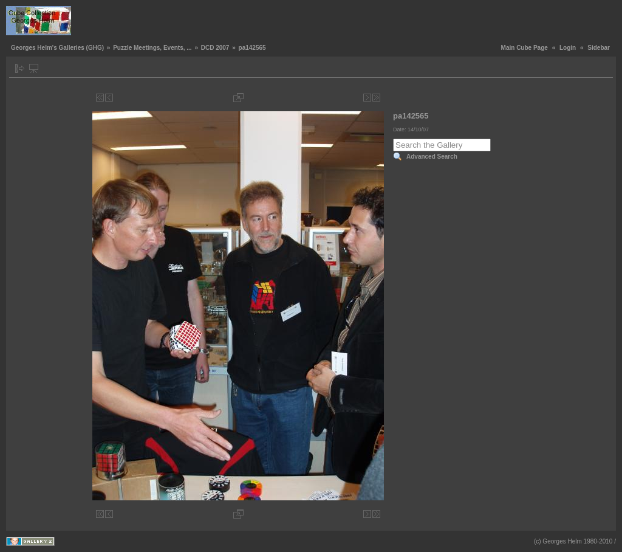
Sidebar (598, 47)
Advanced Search (431, 156)
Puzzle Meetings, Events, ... (152, 47)
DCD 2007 (215, 47)
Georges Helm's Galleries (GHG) (57, 47)
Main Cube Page (524, 47)
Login (567, 47)
